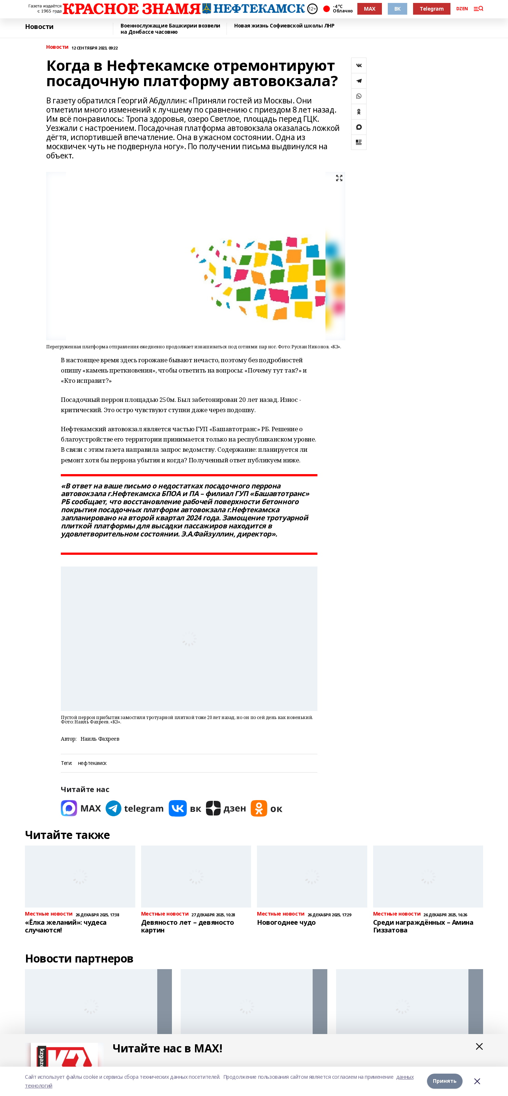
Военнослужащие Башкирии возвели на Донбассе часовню (170, 29)
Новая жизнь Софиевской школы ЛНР (284, 26)
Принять (445, 1081)
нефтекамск (92, 763)
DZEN (462, 9)
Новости (39, 27)
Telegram (432, 8)
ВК (397, 8)
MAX (369, 8)
